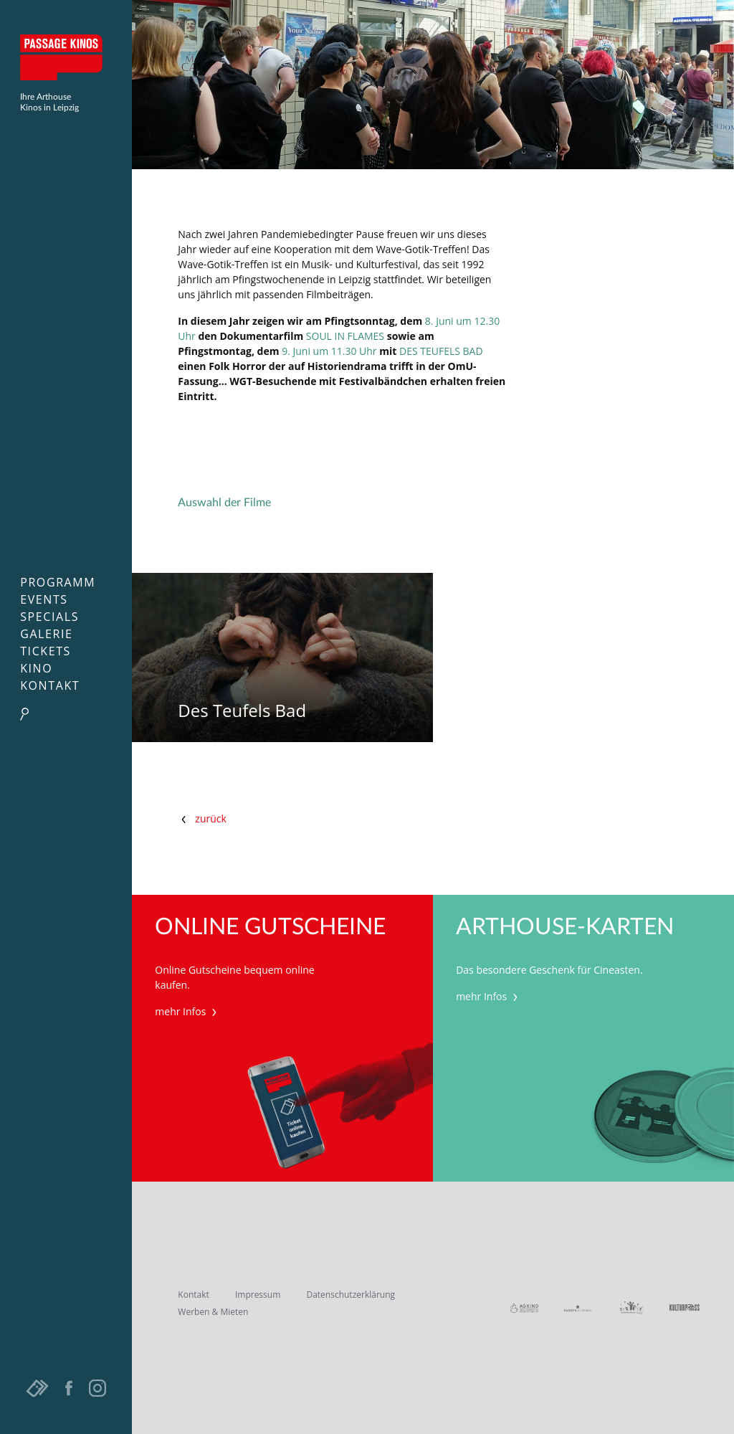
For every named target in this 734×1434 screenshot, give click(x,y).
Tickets (45, 651)
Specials (49, 617)
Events (44, 599)
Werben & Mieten (213, 1312)
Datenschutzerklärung (350, 1294)
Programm (57, 582)
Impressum (257, 1294)
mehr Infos (187, 1011)
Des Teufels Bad (242, 711)
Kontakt (50, 685)
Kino (36, 668)
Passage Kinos (66, 57)
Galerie (46, 634)
